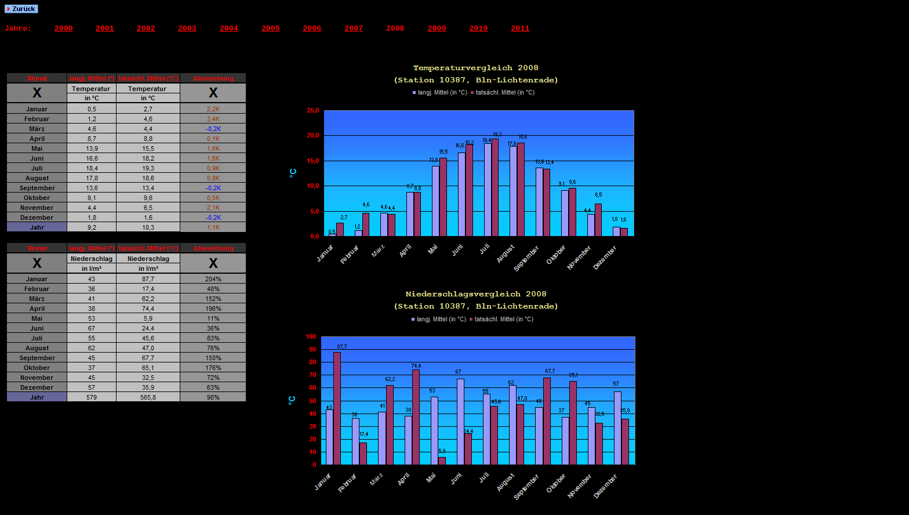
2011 (520, 28)
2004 (229, 28)
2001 (105, 28)
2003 (187, 28)
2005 (270, 28)
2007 (353, 28)
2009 (437, 28)
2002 (146, 28)
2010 (479, 28)
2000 (63, 28)
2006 (312, 28)
